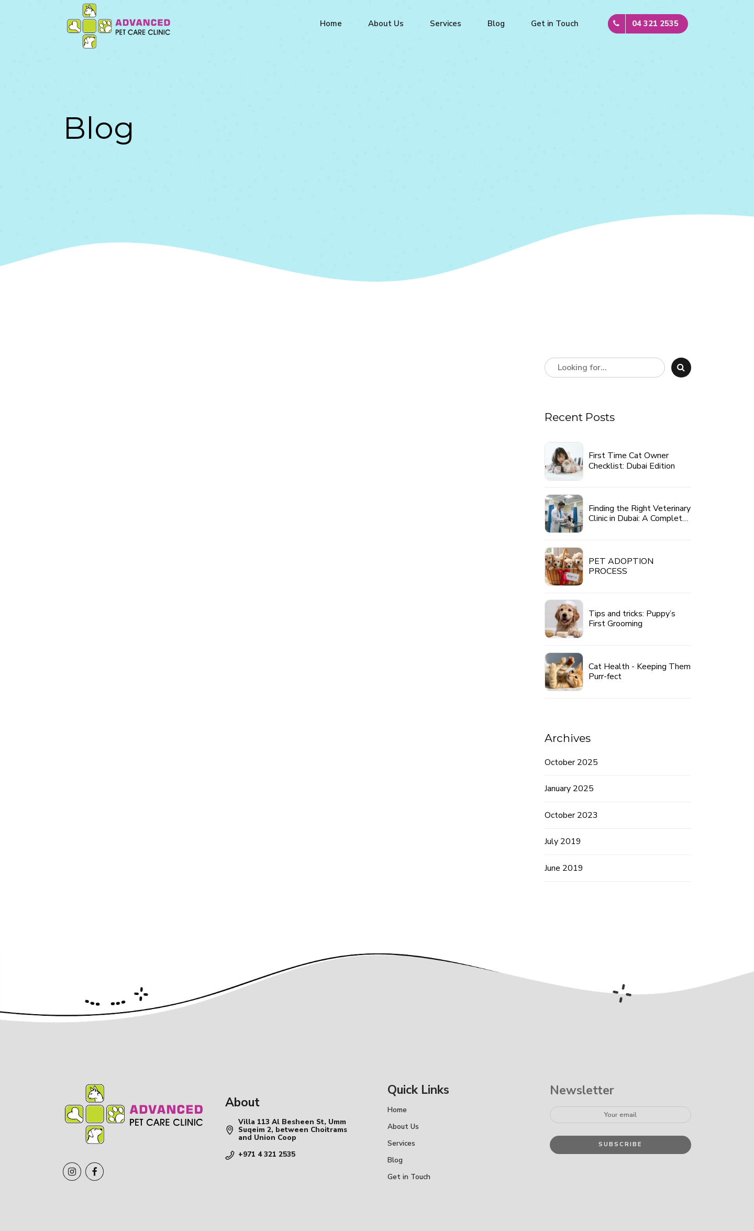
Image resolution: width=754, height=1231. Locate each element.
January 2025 (569, 788)
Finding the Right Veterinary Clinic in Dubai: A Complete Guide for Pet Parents (640, 514)
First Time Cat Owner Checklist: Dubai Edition (632, 461)
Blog (496, 23)
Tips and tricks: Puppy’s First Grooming (632, 619)
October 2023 (571, 815)
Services (445, 23)
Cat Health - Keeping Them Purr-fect (640, 672)
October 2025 (571, 762)
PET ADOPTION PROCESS (621, 566)
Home (331, 23)
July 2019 (563, 841)
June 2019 (564, 868)
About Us (386, 23)
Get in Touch (555, 23)
